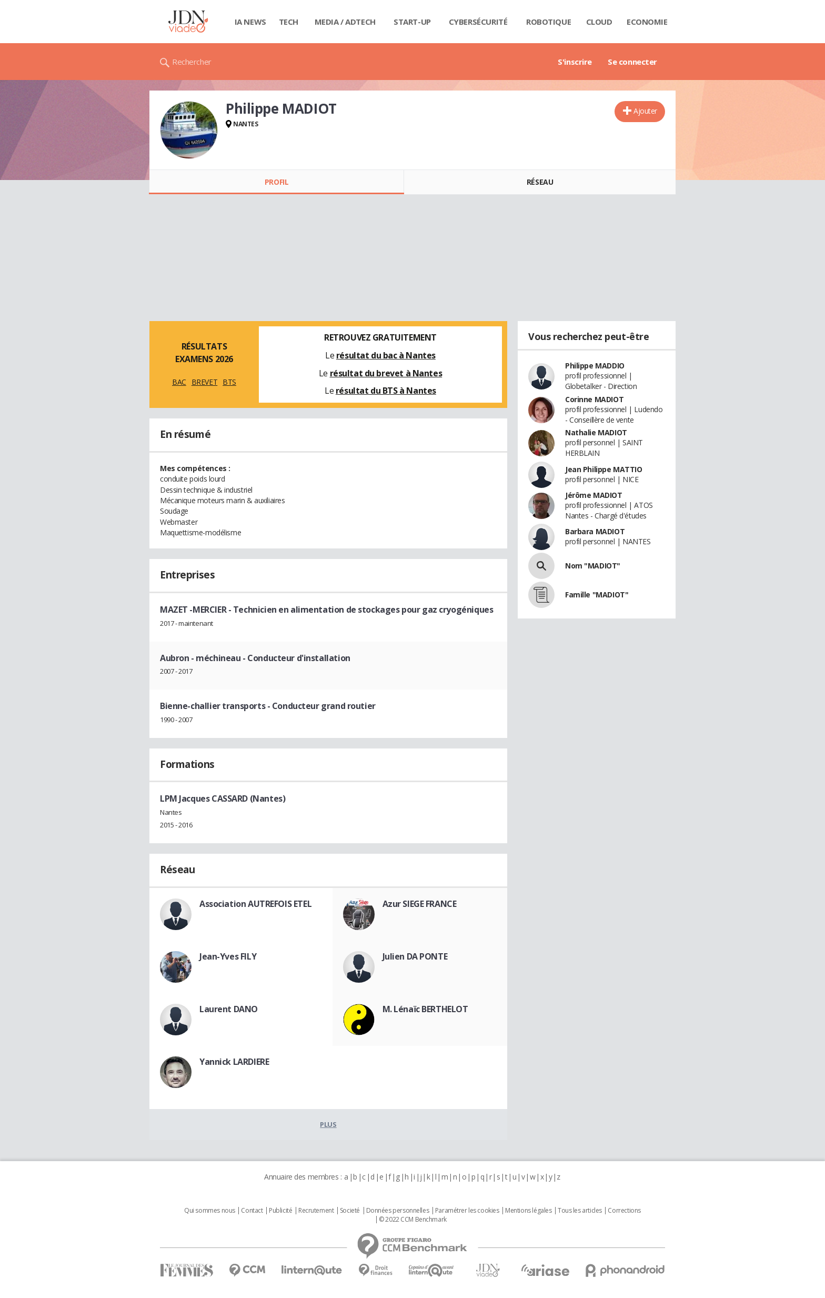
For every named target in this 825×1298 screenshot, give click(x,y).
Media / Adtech (345, 21)
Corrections (624, 1210)
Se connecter (632, 61)
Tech (288, 21)
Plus (328, 1124)
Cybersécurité (478, 21)
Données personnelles (397, 1210)
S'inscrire (575, 61)
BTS (229, 382)
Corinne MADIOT (594, 399)
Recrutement (316, 1210)
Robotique (548, 21)
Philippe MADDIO (595, 366)
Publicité (280, 1210)
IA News (250, 21)
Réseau (540, 182)
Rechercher (192, 61)
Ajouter (645, 111)
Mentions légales (528, 1210)
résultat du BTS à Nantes (386, 390)
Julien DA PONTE (415, 956)
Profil (276, 182)
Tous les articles (580, 1210)
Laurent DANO (228, 1009)
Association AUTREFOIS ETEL (255, 904)
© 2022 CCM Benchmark (413, 1219)
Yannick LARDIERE (234, 1061)
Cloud (599, 21)
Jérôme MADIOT (593, 495)
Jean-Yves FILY (227, 956)
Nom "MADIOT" (592, 566)
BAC (179, 382)
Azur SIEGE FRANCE (420, 904)
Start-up (412, 21)
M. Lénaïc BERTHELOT (425, 1009)
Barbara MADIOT (595, 531)
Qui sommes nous (209, 1210)
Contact (252, 1210)
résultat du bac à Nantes (386, 355)
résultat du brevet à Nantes (386, 373)
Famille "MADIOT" (596, 595)
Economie (647, 21)
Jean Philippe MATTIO (603, 469)
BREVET (204, 382)
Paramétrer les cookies (467, 1210)
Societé (350, 1210)
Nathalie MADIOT (596, 432)
